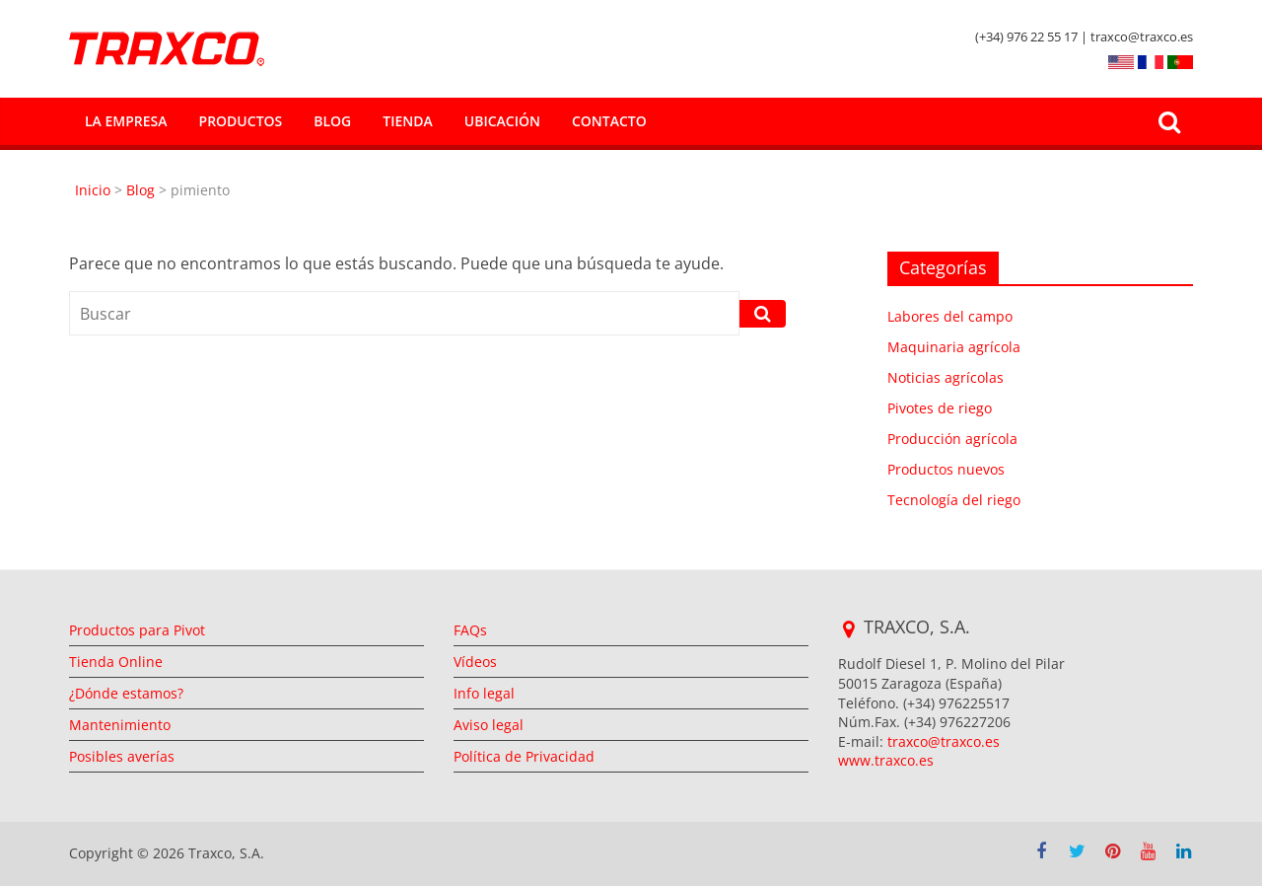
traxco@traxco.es (943, 741)
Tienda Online (116, 661)
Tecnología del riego (953, 499)
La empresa (126, 120)
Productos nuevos (946, 469)
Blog (332, 120)
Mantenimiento (120, 724)
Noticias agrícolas (945, 377)
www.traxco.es (886, 760)
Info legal (484, 693)
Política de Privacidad (524, 756)
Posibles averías (122, 756)
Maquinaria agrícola (953, 346)
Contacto (609, 120)
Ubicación (502, 120)
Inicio (94, 190)
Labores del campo (950, 316)
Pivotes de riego (939, 408)
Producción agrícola (952, 438)
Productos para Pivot (137, 630)
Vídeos (475, 661)
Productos (241, 120)
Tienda (407, 120)
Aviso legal (489, 724)
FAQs (470, 630)
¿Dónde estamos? (126, 693)
